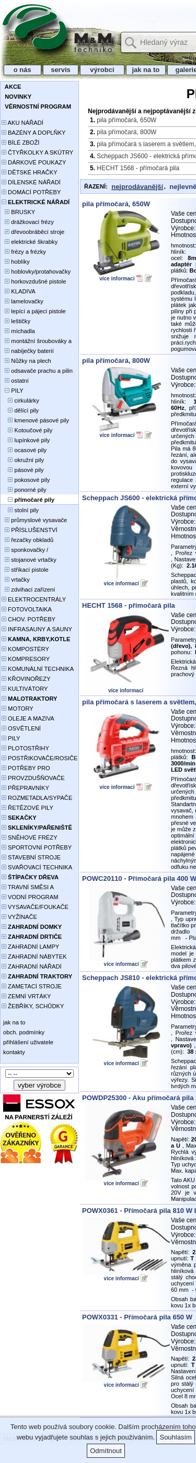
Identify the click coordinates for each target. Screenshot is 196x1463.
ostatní (15, 380)
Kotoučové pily (27, 430)
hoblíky (16, 261)
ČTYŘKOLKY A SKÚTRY (37, 152)
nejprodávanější (137, 187)
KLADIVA (19, 291)
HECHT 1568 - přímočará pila (138, 168)
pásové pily (23, 470)
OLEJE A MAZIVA (28, 718)
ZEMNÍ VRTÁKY (26, 996)
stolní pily (20, 510)
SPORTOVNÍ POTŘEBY (37, 847)
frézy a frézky (24, 252)
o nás (22, 70)
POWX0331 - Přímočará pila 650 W (137, 1317)
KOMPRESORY (26, 659)
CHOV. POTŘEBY (28, 619)
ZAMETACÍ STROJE (32, 986)
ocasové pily (24, 450)
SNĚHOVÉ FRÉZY (29, 837)
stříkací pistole (25, 570)
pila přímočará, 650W (126, 120)
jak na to (145, 70)
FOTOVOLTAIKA (27, 609)
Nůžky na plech (26, 361)
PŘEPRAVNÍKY (25, 788)
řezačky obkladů (27, 540)
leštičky (16, 321)
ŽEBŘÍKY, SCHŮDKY (33, 1006)
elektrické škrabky (29, 242)
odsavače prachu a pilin (37, 371)
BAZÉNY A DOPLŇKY (34, 132)
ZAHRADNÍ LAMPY (30, 946)
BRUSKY (18, 212)
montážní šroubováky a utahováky (37, 342)
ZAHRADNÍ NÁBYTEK (34, 956)
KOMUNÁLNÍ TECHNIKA (38, 669)
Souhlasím (175, 1437)
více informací (116, 278)
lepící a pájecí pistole (34, 311)
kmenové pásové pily (35, 420)
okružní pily (23, 460)
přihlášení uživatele (27, 1042)
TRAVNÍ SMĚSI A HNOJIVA (28, 888)
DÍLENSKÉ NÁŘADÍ (31, 182)
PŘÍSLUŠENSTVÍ (29, 530)
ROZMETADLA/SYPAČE (37, 798)
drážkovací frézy (28, 222)
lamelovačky (22, 301)
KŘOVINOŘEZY (26, 679)
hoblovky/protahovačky (36, 271)
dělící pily (20, 410)
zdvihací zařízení (28, 589)
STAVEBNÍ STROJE (31, 857)
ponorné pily (24, 490)
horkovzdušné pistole (34, 281)
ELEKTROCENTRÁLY (34, 599)
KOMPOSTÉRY (25, 649)
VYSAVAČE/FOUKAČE (35, 907)
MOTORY (17, 708)
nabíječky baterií (28, 351)
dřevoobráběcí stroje (33, 232)
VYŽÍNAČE (19, 917)
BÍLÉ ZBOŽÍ (20, 142)
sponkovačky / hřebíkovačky (25, 550)
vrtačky (16, 579)
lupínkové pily (26, 440)
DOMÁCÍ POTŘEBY (31, 192)
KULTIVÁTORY (25, 689)
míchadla (18, 331)
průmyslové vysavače (34, 520)
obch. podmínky (23, 1032)
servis (60, 70)
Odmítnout (106, 1451)
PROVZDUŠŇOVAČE (33, 778)
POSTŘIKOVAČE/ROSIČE (40, 758)
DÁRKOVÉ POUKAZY (34, 162)
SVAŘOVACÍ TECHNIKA (37, 867)
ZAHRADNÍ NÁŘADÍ (32, 966)
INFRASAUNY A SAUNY (37, 629)
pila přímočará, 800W (126, 132)
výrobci (101, 70)
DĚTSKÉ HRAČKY (29, 172)
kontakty (13, 1052)
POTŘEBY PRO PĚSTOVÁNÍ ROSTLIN (32, 769)
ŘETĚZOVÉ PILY (27, 808)
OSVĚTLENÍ (21, 728)
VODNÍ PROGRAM (30, 897)
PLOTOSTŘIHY (25, 748)
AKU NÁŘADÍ (22, 123)
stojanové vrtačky (29, 560)
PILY (13, 390)
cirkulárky (20, 400)
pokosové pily (26, 480)
